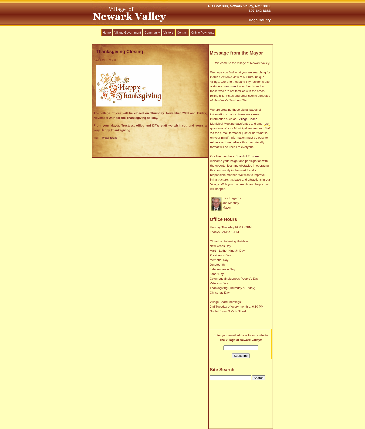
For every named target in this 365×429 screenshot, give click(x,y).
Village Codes (248, 119)
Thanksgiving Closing (119, 51)
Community (152, 32)
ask (267, 123)
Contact (182, 32)
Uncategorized (109, 138)
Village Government (127, 32)
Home (107, 32)
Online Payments (202, 32)
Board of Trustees (248, 156)
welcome (230, 86)
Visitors (168, 32)
